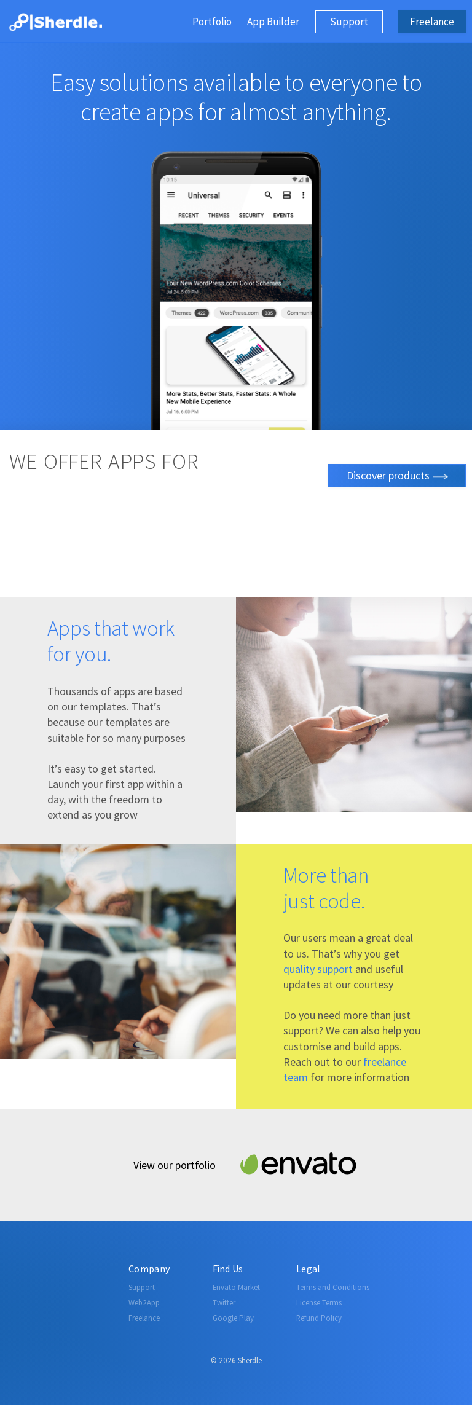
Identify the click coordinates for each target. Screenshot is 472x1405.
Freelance (432, 21)
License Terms (319, 1302)
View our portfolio (174, 1165)
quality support (318, 969)
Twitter (224, 1302)
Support (349, 21)
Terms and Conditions (332, 1287)
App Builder (273, 22)
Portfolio (212, 22)
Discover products (397, 475)
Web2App (144, 1302)
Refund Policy (319, 1318)
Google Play (233, 1318)
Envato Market (236, 1287)
